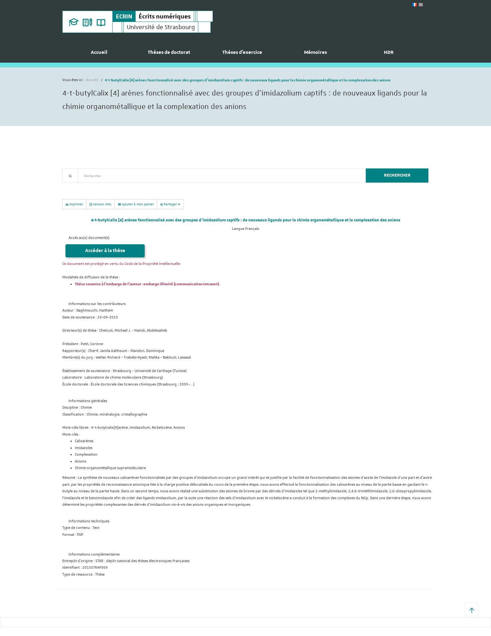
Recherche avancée (78, 186)
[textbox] (219, 175)
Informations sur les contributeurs (97, 304)
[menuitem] (99, 55)
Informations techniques (89, 521)
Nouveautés (106, 186)
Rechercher (397, 175)
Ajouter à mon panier (136, 204)
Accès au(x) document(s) (89, 237)
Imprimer (74, 204)
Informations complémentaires (94, 554)
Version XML (100, 204)
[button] (471, 609)
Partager (170, 204)
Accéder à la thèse (105, 251)
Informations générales (88, 401)
